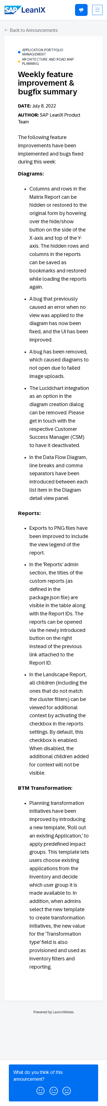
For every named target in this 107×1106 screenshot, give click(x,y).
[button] (40, 1090)
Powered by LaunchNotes (53, 1012)
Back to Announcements (31, 30)
